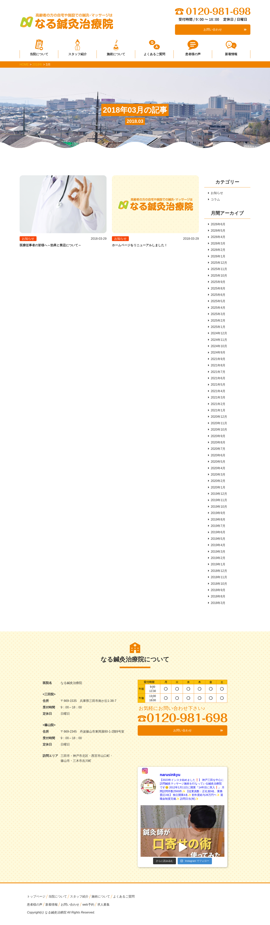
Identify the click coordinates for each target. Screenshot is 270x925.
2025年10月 (217, 276)
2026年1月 (217, 256)
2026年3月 (217, 243)
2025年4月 (217, 308)
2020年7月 (217, 450)
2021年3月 (217, 398)
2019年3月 (217, 553)
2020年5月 (217, 463)
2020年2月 (217, 482)
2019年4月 (217, 547)
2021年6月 (217, 379)
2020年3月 (217, 476)
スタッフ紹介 (77, 53)
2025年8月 (217, 288)
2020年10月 (217, 431)
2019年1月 (217, 566)
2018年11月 (217, 579)
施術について (116, 53)
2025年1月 (217, 327)
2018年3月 (217, 605)
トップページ (36, 899)
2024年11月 (217, 340)
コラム (214, 199)
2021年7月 (217, 372)
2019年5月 (217, 540)
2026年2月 (217, 250)
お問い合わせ (225, 29)
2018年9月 (217, 592)
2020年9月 (217, 437)
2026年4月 (217, 237)
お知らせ (215, 193)
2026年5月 (217, 230)
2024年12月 (217, 334)
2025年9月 (217, 282)
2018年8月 (217, 599)
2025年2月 (217, 321)
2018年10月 (217, 585)
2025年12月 (217, 263)
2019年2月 (217, 560)
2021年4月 (217, 392)
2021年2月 (217, 405)
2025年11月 (217, 269)
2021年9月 (217, 360)
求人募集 (103, 906)
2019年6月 (217, 534)
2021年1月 (217, 411)
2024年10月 (217, 347)
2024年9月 (217, 353)
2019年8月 (217, 521)
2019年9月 (217, 515)
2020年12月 (217, 418)
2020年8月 (217, 443)
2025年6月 (217, 295)
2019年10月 (217, 508)
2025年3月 (217, 314)
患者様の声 (193, 53)
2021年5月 (217, 385)
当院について (39, 53)
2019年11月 (217, 502)
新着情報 (231, 53)
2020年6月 (217, 456)
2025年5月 (217, 301)
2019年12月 (217, 495)
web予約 (88, 906)
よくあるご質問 (154, 53)
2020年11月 (217, 424)
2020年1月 (217, 489)
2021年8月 (217, 366)
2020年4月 (217, 469)
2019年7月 (217, 527)
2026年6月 (217, 224)
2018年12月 (217, 573)
